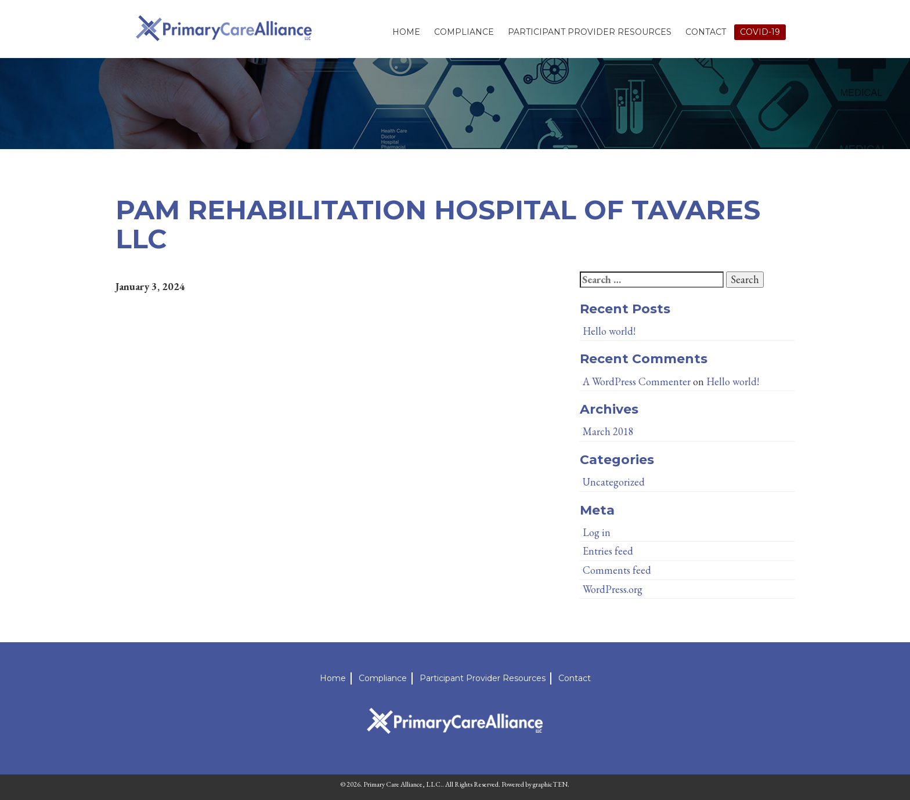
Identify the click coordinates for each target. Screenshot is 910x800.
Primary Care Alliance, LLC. (402, 784)
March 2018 (608, 431)
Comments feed (617, 570)
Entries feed (608, 551)
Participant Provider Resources (589, 32)
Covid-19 (760, 32)
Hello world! (609, 331)
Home (406, 32)
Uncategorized (614, 481)
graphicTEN (550, 784)
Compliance (464, 32)
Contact (705, 32)
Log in (597, 532)
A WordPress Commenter (637, 381)
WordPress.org (612, 589)
